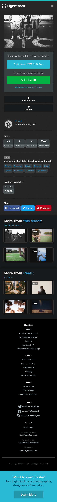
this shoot (32, 221)
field (28, 166)
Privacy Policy (28, 390)
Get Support (29, 427)
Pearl (18, 121)
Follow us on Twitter (30, 406)
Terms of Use (28, 386)
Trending (28, 371)
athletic (18, 170)
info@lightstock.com (28, 435)
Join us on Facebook (30, 411)
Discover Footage (28, 363)
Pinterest (43, 208)
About (28, 329)
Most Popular (28, 367)
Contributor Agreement (28, 394)
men (8, 166)
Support (28, 341)
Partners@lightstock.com (28, 442)
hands (37, 166)
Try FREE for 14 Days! (28, 337)
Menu (52, 6)
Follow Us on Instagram (30, 415)
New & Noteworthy (28, 375)
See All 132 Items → (13, 225)
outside (30, 170)
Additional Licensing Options (28, 87)
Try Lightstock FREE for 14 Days (28, 64)
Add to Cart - (28, 80)
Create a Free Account (28, 333)
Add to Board (28, 99)
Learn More (28, 494)
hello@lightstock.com (28, 450)
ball (46, 166)
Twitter (28, 208)
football (18, 166)
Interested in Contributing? (28, 348)
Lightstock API (28, 345)
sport (8, 170)
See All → (8, 277)
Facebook (12, 208)
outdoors (42, 170)
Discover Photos (28, 360)
